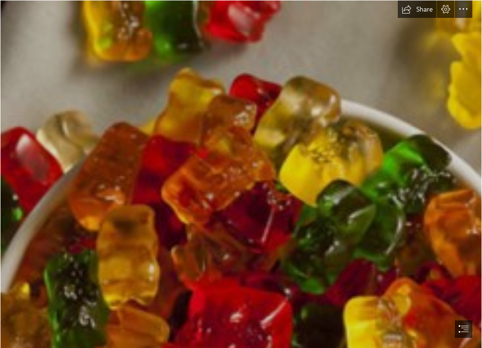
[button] (417, 9)
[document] (241, 174)
